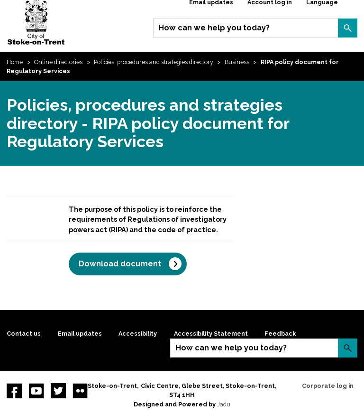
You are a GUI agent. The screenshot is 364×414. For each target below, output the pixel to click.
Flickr (80, 390)
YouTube (36, 390)
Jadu (223, 404)
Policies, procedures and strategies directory (153, 62)
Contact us (24, 333)
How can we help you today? (214, 27)
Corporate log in (328, 385)
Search (347, 28)
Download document (120, 263)
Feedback (280, 333)
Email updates (80, 333)
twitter (58, 390)
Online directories (58, 62)
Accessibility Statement (211, 333)
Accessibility (137, 333)
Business (237, 62)
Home (15, 62)
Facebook (14, 390)
